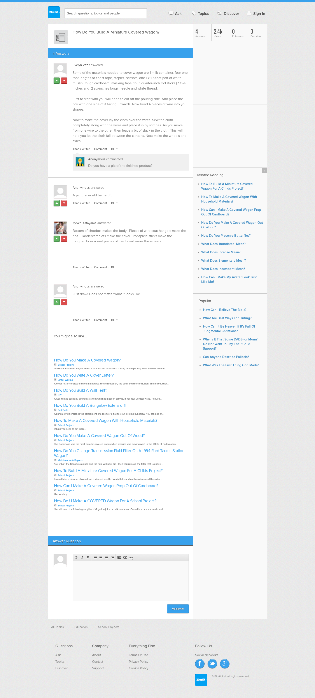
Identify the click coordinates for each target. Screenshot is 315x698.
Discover (228, 13)
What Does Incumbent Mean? (223, 269)
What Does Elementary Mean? (223, 261)
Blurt (114, 149)
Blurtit (54, 12)
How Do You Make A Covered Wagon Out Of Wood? (99, 435)
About (96, 655)
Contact (97, 662)
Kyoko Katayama (84, 223)
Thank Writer (81, 149)
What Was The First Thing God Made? (231, 365)
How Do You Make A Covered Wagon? (87, 360)
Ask (175, 13)
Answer (178, 609)
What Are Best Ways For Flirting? (227, 318)
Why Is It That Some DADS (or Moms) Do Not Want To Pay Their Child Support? (230, 344)
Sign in (255, 13)
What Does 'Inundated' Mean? (223, 244)
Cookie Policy (138, 668)
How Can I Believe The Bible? (225, 310)
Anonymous (96, 159)
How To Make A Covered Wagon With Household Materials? (106, 420)
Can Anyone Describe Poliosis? (226, 357)
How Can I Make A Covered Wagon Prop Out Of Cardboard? (106, 485)
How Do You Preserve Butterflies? (226, 236)
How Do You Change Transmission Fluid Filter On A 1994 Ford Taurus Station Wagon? (119, 453)
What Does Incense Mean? (220, 252)
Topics (200, 13)
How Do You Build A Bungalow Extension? (90, 405)
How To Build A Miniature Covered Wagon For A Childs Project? (108, 470)
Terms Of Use (138, 655)
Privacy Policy (138, 662)
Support (98, 668)
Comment (100, 149)
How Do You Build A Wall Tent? (80, 390)
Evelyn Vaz (80, 65)
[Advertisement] (123, 251)
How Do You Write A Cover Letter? (84, 375)
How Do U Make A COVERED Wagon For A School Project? (105, 501)
